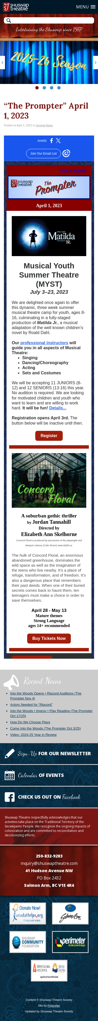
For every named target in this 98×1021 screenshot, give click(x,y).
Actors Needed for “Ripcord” (31, 705)
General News (44, 125)
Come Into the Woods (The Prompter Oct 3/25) (45, 728)
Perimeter (54, 1005)
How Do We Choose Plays (30, 722)
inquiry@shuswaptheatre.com (49, 863)
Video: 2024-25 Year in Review (33, 735)
